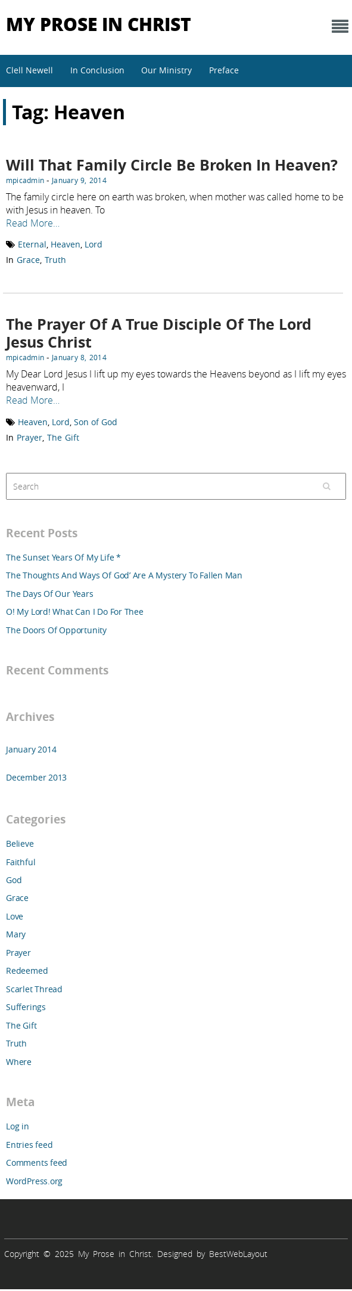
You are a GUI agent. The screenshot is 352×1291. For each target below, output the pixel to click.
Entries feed (29, 1144)
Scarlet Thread (34, 989)
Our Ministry (166, 70)
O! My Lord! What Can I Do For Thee (75, 611)
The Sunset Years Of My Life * (63, 557)
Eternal (32, 244)
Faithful (20, 862)
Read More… (33, 223)
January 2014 (31, 749)
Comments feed (36, 1162)
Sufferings (26, 1007)
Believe (20, 843)
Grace (28, 259)
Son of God (95, 422)
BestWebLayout (238, 1253)
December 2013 (36, 777)
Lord (93, 244)
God (13, 880)
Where (19, 1061)
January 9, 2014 (79, 180)
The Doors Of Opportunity (56, 630)
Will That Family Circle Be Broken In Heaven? (172, 164)
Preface (224, 70)
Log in (17, 1126)
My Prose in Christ (98, 23)
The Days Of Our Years (50, 593)
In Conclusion (97, 70)
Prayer (29, 437)
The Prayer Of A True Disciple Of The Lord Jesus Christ (158, 333)
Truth (55, 259)
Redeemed (27, 970)
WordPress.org (34, 1181)
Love (14, 916)
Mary (16, 934)
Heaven (65, 244)
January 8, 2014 (79, 357)
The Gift (63, 437)
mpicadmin (25, 180)
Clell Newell (29, 70)
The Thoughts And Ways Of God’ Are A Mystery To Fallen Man (124, 575)
